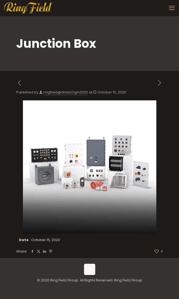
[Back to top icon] (89, 269)
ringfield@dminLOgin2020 (65, 92)
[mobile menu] (171, 8)
